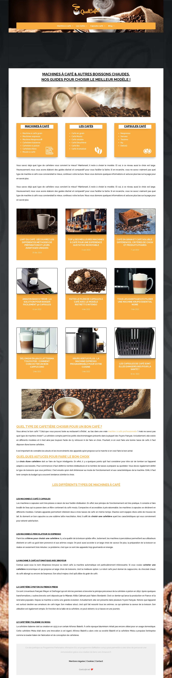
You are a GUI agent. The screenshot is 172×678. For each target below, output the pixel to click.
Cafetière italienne (31, 142)
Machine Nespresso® (32, 139)
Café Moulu (77, 136)
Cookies (90, 661)
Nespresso (125, 133)
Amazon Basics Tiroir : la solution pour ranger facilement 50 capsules (37, 302)
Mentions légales (77, 661)
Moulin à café (29, 152)
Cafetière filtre (29, 149)
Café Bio (76, 146)
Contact (99, 661)
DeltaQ (124, 146)
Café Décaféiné (79, 142)
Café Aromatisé (79, 149)
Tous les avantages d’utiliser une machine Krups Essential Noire (135, 302)
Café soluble (77, 139)
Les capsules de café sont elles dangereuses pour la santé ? (135, 366)
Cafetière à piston (31, 146)
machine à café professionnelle (122, 431)
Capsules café (96, 26)
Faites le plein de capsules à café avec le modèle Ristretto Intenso (86, 302)
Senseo (124, 136)
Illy (122, 142)
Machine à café (64, 26)
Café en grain (78, 133)
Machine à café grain (32, 133)
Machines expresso (31, 136)
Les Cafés (80, 26)
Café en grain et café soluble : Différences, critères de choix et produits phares (135, 242)
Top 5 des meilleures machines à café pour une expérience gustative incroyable (86, 242)
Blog (110, 26)
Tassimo (124, 139)
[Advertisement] (86, 50)
